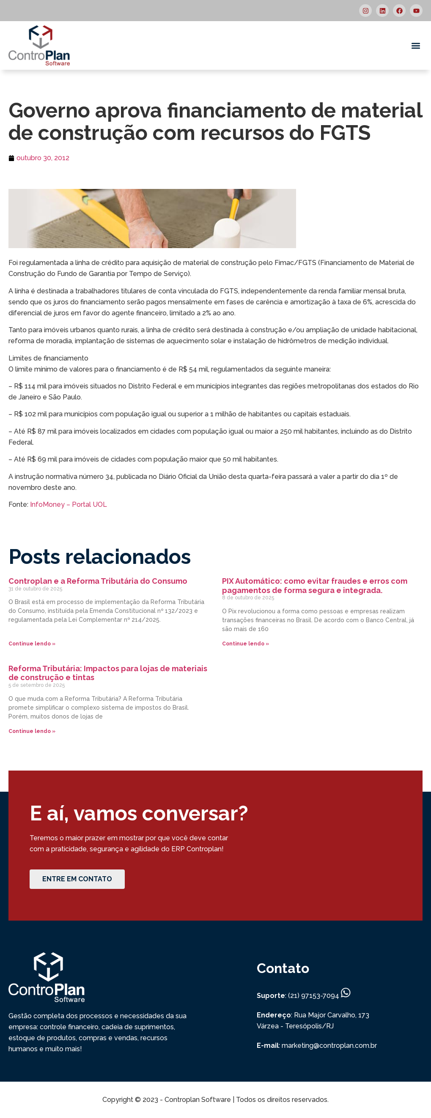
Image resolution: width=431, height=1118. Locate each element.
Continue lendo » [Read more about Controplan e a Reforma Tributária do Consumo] (31, 644)
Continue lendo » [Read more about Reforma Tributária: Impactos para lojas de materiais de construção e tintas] (31, 731)
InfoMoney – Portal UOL (68, 504)
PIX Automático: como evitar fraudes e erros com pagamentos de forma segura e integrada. (314, 586)
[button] (416, 45)
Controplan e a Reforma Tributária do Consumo (98, 581)
